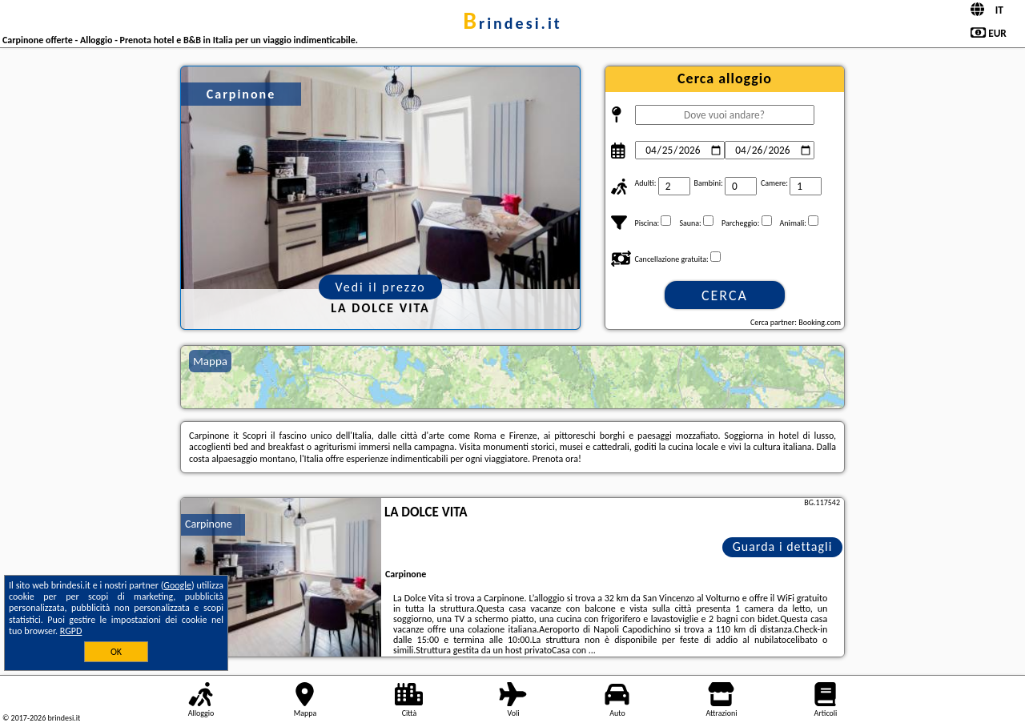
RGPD (71, 631)
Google (177, 585)
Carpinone (208, 524)
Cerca (724, 295)
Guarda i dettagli (783, 546)
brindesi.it (512, 23)
